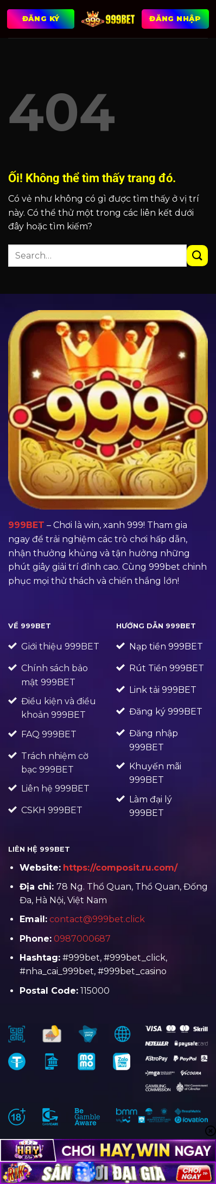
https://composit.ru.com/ (120, 868)
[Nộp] (197, 255)
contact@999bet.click (97, 919)
